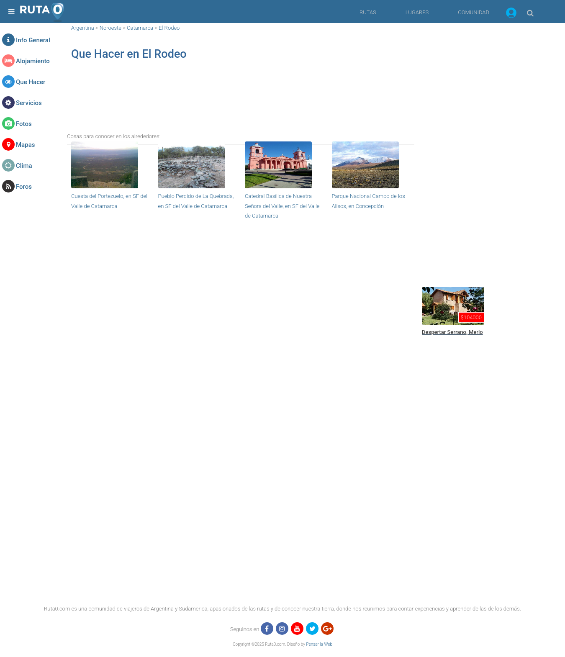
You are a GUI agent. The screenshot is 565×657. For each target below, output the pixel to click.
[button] (511, 14)
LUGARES (417, 12)
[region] (240, 103)
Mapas (25, 145)
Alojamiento (33, 61)
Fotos (24, 124)
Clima (24, 165)
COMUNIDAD (473, 12)
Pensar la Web (319, 644)
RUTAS (368, 12)
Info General (33, 40)
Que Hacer (30, 82)
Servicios (29, 103)
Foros (24, 186)
